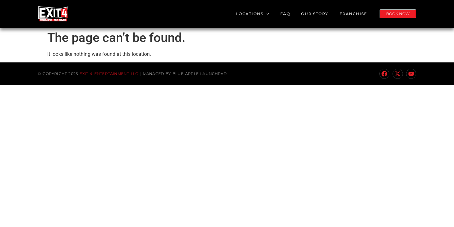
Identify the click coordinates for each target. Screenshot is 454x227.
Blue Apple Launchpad (199, 73)
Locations (252, 13)
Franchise (353, 13)
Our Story (315, 13)
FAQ (285, 13)
